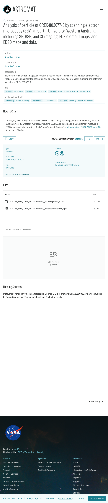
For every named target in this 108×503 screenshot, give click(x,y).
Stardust (76, 493)
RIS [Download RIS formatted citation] (89, 139)
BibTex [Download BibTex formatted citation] (99, 139)
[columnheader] (47, 194)
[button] (36, 91)
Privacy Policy (66, 498)
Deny (81, 498)
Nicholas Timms (12, 57)
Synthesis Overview (46, 470)
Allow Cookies (97, 498)
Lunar (75, 462)
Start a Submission (11, 462)
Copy (9, 139)
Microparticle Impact (81, 485)
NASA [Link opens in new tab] (16, 449)
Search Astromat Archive (13, 481)
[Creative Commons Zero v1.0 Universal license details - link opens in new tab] (78, 153)
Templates (7, 470)
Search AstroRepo (11, 485)
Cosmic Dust (78, 489)
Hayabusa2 (77, 481)
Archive (10, 20)
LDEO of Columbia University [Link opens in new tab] (30, 452)
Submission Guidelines (12, 466)
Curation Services (10, 474)
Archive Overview (10, 489)
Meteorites (78, 474)
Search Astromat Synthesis (49, 462)
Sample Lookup (44, 466)
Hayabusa (77, 477)
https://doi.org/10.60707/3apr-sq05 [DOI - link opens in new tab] (84, 127)
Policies (6, 477)
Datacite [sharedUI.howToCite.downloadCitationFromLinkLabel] (79, 138)
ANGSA (77, 466)
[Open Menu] (101, 9)
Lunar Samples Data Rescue (86, 470)
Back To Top (96, 401)
